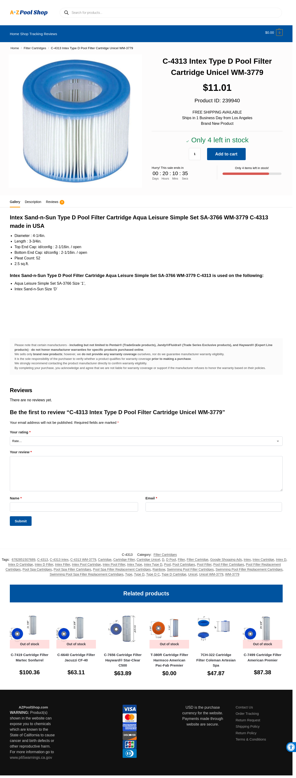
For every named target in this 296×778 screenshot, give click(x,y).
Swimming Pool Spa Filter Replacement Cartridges (86, 571)
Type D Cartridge (174, 571)
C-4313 (42, 557)
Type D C (153, 571)
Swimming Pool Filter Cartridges (190, 566)
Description (33, 199)
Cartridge (105, 557)
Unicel (192, 571)
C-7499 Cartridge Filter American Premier (262, 655)
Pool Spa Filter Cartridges (72, 566)
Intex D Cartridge (20, 562)
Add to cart (226, 151)
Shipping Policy (248, 724)
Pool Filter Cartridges (228, 562)
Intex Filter (62, 562)
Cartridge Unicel (148, 557)
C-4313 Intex (59, 557)
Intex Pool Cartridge (86, 562)
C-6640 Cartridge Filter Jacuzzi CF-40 (76, 655)
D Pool (171, 557)
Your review (21, 449)
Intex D (281, 557)
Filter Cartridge (197, 557)
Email (151, 496)
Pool (167, 562)
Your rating (20, 429)
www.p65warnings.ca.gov (31, 755)
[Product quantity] (195, 151)
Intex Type (134, 562)
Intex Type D (153, 562)
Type (128, 571)
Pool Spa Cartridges (37, 566)
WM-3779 (232, 571)
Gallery (15, 199)
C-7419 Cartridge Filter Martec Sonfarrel (29, 655)
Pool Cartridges (183, 562)
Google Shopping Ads (226, 557)
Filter (181, 557)
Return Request (248, 717)
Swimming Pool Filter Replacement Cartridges (249, 566)
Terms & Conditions (251, 737)
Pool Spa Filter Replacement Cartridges (122, 566)
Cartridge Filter (124, 557)
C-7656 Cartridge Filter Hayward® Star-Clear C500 (123, 657)
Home (15, 45)
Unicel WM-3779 (211, 571)
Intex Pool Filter (114, 562)
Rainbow (159, 566)
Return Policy (246, 730)
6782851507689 (23, 557)
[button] (274, 33)
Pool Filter (204, 562)
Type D (139, 571)
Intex (247, 557)
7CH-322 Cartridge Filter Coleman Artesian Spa (216, 657)
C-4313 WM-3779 (83, 557)
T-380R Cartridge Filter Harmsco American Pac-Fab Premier (169, 657)
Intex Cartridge (263, 557)
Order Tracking (247, 711)
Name (16, 496)
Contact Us (244, 705)
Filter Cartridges (35, 45)
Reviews (55, 199)
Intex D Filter (44, 562)
